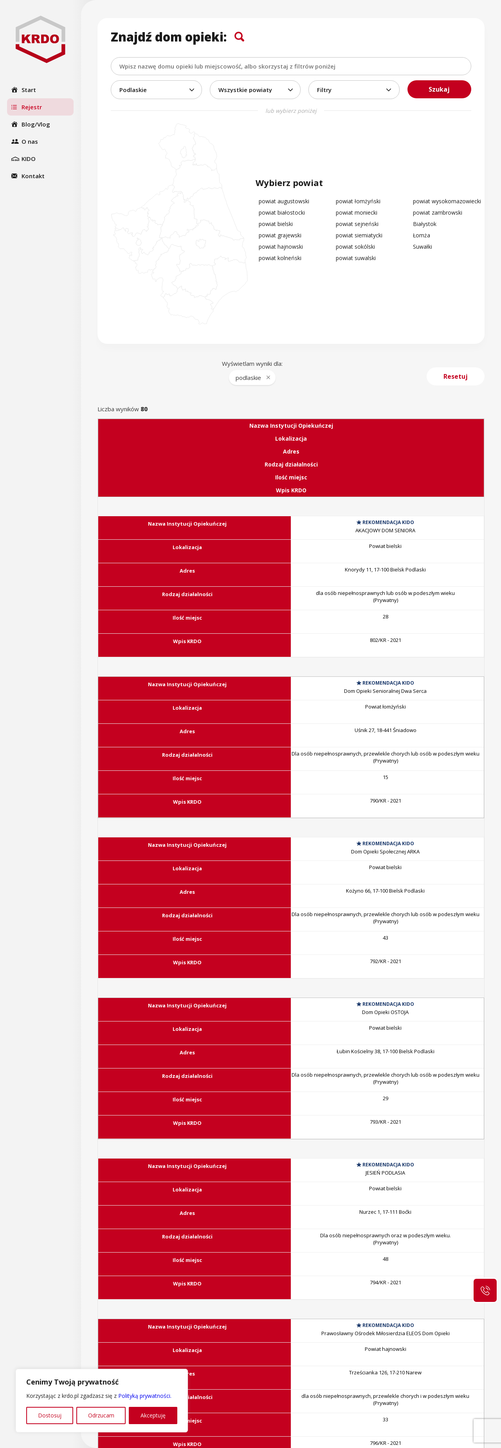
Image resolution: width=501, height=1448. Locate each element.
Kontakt (33, 176)
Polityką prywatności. (144, 1395)
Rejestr (32, 107)
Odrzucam (101, 1415)
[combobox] (291, 66)
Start (29, 90)
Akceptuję (153, 1415)
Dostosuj (49, 1415)
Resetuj (455, 376)
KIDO (29, 159)
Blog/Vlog (36, 124)
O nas (30, 141)
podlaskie (248, 377)
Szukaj (439, 89)
